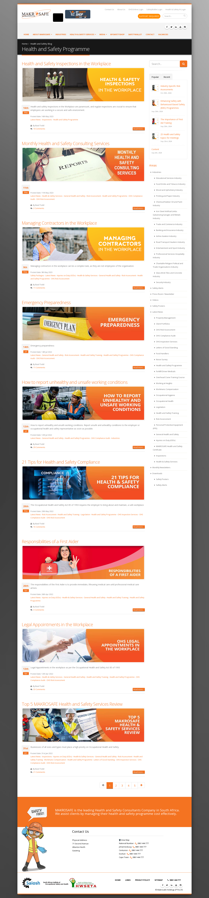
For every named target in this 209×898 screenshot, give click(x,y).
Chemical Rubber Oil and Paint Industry (167, 204)
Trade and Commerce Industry (169, 224)
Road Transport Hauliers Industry (170, 242)
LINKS (127, 880)
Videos (155, 300)
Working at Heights (164, 383)
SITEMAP (159, 880)
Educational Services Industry (168, 178)
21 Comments (39, 772)
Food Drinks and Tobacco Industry (170, 184)
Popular (155, 77)
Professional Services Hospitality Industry (168, 256)
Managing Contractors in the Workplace (59, 223)
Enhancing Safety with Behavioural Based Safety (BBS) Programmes (173, 104)
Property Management (165, 318)
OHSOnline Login (135, 9)
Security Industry (163, 282)
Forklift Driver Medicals (165, 371)
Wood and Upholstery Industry (169, 190)
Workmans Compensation (55, 760)
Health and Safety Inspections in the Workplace (66, 64)
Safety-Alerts (157, 288)
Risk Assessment (94, 196)
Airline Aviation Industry (166, 236)
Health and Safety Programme (65, 119)
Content (155, 149)
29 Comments (39, 447)
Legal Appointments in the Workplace (57, 624)
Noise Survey (161, 359)
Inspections (47, 119)
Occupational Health (164, 401)
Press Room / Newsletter (163, 294)
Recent (167, 77)
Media (102, 34)
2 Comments (38, 208)
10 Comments (39, 129)
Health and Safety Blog (41, 43)
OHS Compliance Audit (100, 438)
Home (26, 34)
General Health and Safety (74, 196)
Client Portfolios (163, 324)
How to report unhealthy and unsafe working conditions (74, 382)
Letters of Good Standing (104, 760)
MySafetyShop (117, 34)
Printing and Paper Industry (168, 196)
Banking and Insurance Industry (169, 230)
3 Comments (38, 610)
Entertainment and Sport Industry (170, 248)
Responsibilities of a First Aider (50, 541)
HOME (118, 880)
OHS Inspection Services (128, 514)
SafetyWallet (135, 34)
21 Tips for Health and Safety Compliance (61, 462)
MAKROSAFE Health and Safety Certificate (167, 448)
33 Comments (39, 689)
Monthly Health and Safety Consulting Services (65, 143)
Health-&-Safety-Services (52, 196)
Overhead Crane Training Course (170, 377)
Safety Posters (158, 306)
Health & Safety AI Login (175, 9)
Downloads (157, 473)
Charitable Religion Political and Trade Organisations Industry (168, 265)
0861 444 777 (174, 880)
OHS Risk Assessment (45, 199)
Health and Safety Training (91, 355)
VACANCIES (163, 34)
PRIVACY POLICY (142, 880)
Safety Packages (37, 275)
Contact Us (109, 9)
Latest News (35, 119)
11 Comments (39, 288)
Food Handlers (162, 353)
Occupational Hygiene (165, 395)
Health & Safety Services (82, 34)
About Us (121, 9)
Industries (60, 34)
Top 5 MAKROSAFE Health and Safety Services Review (72, 704)
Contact (150, 34)
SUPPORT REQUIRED (149, 16)
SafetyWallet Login (154, 9)
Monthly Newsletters (161, 467)
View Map (124, 840)
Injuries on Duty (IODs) (66, 275)
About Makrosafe (41, 34)
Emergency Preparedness (46, 302)
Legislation (85, 514)
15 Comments (39, 527)
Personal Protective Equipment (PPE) (168, 427)
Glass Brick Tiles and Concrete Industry (167, 275)
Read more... (139, 129)
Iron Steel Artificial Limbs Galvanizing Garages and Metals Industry (166, 215)
